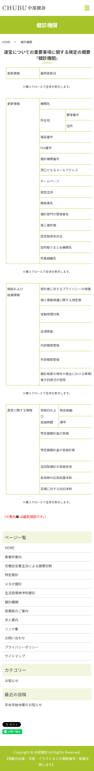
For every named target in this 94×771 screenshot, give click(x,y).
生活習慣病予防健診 (20, 592)
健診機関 (11, 602)
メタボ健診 (13, 583)
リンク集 (11, 629)
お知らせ (11, 680)
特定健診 (11, 574)
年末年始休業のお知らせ (23, 704)
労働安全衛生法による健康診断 (28, 565)
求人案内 (11, 619)
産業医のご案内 (16, 610)
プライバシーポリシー (22, 647)
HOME (6, 42)
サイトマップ (15, 656)
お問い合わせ (15, 637)
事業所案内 (13, 556)
